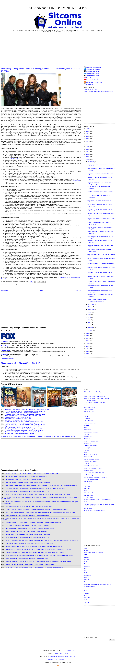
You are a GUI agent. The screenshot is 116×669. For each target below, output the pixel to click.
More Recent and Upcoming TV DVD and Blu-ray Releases (18, 436)
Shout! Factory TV (89, 586)
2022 (88, 139)
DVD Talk (87, 488)
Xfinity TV (87, 597)
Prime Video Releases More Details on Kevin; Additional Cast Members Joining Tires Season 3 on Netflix (35, 567)
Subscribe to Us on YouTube (94, 80)
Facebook (7, 279)
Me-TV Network (88, 481)
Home (41, 290)
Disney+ (86, 559)
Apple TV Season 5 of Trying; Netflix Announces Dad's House (23, 479)
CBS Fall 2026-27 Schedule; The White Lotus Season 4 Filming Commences (27, 525)
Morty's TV (87, 438)
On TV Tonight (88, 508)
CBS (85, 555)
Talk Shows (32, 284)
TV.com (86, 434)
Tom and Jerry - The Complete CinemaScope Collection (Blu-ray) (24, 432)
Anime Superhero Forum (91, 466)
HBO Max (87, 566)
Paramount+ (87, 575)
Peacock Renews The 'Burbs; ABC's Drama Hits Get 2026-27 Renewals (26, 531)
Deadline (86, 425)
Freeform (87, 564)
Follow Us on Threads (92, 75)
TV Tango (87, 448)
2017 (88, 151)
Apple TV (87, 550)
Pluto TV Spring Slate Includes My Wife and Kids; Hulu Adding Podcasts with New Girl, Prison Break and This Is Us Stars (40, 512)
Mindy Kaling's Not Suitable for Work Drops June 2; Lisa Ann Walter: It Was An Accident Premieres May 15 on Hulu (38, 549)
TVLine (86, 416)
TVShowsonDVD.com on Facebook (94, 402)
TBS (85, 588)
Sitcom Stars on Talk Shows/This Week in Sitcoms (98, 91)
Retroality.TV (88, 457)
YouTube (86, 600)
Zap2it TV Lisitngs (89, 407)
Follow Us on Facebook (93, 69)
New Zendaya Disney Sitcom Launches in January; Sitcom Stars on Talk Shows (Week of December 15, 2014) (41, 70)
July (89, 314)
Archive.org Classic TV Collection (93, 552)
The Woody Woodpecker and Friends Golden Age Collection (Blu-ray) (25, 429)
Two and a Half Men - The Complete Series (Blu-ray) (20, 423)
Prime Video (87, 582)
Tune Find (87, 486)
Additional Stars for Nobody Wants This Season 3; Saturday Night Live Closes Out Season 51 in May (34, 546)
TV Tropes (87, 502)
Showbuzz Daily (88, 411)
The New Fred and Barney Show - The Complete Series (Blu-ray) (24, 430)
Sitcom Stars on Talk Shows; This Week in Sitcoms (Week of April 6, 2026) (27, 558)
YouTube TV (87, 602)
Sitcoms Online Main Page (92, 67)
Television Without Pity (90, 461)
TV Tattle (86, 450)
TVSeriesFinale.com (90, 423)
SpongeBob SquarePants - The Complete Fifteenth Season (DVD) (24, 421)
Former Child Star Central (91, 459)
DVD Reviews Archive (68, 436)
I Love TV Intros (88, 495)
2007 (88, 348)
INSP (85, 490)
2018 (88, 149)
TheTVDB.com (88, 497)
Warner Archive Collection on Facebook (95, 477)
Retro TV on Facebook (90, 454)
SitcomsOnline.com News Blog (58, 8)
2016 (88, 154)
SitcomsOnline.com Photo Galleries (94, 396)
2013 (88, 333)
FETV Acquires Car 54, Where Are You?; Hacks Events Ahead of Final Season (28, 534)
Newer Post (4, 290)
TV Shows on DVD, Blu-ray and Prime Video (48, 436)
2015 (88, 157)
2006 (88, 351)
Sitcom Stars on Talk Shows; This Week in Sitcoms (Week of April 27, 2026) (27, 491)
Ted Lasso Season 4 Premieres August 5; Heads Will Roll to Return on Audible (28, 482)
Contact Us (88, 84)
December (91, 161)
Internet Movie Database (91, 432)
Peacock (86, 577)
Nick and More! (88, 470)
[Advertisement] (58, 50)
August (90, 312)
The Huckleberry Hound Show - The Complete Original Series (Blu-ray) (25, 411)
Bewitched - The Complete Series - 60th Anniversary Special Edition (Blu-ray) (27, 409)
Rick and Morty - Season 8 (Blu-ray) (15, 420)
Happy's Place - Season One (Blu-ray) (16, 418)
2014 (88, 159)
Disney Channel (11, 284)
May (89, 319)
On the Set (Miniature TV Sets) (93, 468)
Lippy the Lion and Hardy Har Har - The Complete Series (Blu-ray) (24, 426)
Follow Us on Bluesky (92, 73)
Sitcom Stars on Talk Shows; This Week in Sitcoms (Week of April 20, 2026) (27, 515)
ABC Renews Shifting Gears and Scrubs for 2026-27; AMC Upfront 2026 (26, 476)
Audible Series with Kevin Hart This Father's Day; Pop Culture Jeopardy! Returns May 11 (30, 528)
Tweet (2, 279)
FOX (85, 561)
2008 (88, 346)
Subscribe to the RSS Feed (94, 82)
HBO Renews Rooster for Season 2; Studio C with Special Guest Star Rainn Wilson (29, 543)
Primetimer (87, 429)
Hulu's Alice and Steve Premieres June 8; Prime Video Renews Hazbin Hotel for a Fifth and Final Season (35, 488)
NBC (85, 570)
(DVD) (39, 415)
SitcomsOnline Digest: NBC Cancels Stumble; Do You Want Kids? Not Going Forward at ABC (32, 473)
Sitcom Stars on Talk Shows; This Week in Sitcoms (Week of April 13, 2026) (27, 537)
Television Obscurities (90, 445)
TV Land (86, 593)
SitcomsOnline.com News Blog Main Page (61, 656)
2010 (88, 341)
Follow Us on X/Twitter (92, 71)
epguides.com (88, 436)
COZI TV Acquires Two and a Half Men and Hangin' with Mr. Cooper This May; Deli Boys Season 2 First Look (37, 509)
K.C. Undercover (22, 284)
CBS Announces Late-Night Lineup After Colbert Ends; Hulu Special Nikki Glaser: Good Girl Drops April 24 (36, 552)
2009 (88, 343)
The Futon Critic (88, 420)
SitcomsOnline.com (61, 653)
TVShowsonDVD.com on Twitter (93, 405)
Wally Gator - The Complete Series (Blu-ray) (18, 427)
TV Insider (87, 418)
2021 (88, 141)
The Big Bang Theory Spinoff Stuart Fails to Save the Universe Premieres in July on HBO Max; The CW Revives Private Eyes (41, 485)
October (90, 307)
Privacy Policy (53, 659)
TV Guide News (88, 414)
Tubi (85, 591)
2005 (88, 354)
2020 (88, 144)
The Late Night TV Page (91, 479)
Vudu (85, 595)
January (90, 330)
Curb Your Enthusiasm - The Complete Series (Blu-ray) (21, 415)
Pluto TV (86, 579)
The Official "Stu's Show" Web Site (94, 472)
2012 (88, 336)
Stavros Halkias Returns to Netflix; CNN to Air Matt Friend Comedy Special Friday (29, 506)
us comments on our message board (69, 277)
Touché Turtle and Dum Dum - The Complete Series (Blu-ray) (22, 412)
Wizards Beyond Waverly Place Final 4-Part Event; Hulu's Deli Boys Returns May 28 (30, 564)
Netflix (86, 573)
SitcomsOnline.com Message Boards (94, 394)
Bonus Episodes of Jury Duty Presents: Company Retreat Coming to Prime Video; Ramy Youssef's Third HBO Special (39, 555)
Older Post (78, 290)
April (89, 322)
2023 (88, 136)
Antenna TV (87, 484)
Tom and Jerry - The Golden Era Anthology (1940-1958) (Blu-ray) (23, 424)
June (89, 317)
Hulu (85, 568)
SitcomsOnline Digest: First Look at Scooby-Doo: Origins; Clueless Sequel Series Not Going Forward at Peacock (38, 494)
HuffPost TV (87, 443)
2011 (88, 338)
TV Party (86, 463)
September (91, 309)
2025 (88, 131)
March (90, 325)
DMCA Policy (63, 659)
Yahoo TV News (88, 409)
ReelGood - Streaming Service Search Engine (97, 584)
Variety (86, 427)
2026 (88, 128)
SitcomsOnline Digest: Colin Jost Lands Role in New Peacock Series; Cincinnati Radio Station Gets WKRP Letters (38, 561)
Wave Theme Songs (90, 493)
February (90, 327)
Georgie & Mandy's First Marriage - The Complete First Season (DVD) (25, 414)
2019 (88, 146)
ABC (85, 548)
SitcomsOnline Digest (90, 89)
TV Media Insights (89, 475)
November (91, 304)
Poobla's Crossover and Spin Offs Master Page (97, 499)
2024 (88, 133)
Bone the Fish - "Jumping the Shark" (94, 510)
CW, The (86, 557)
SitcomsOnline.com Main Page (93, 392)
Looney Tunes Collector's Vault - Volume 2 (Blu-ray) (20, 433)
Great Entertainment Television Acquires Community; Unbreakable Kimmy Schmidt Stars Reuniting (34, 522)
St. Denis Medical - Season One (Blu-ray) (17, 417)
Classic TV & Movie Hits (91, 441)
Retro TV (86, 452)
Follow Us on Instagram (93, 78)
